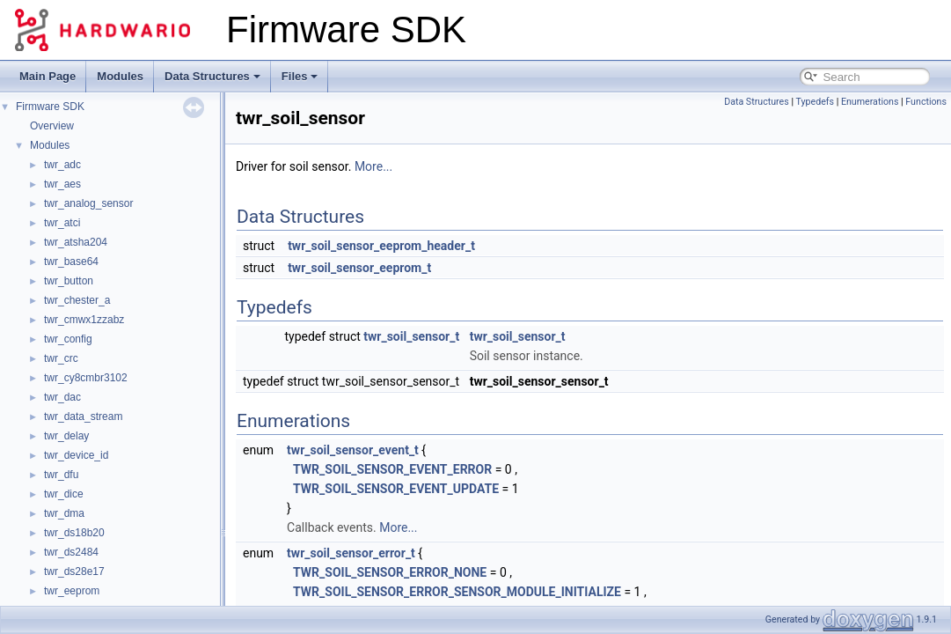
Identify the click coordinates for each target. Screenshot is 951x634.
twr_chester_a (77, 300)
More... (373, 166)
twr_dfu (61, 474)
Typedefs (814, 101)
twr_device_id (76, 455)
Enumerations (870, 101)
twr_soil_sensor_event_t (353, 450)
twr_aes (62, 184)
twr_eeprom (71, 591)
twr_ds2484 (71, 552)
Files (300, 76)
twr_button (68, 281)
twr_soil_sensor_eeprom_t (359, 268)
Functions (926, 101)
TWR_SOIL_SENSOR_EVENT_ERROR (392, 469)
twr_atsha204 (75, 242)
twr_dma (64, 513)
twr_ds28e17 (74, 571)
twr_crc (61, 358)
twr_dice (64, 494)
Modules (120, 76)
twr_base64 (71, 261)
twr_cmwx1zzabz (84, 319)
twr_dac (62, 397)
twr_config (68, 339)
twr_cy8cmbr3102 (86, 378)
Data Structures (212, 76)
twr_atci (62, 223)
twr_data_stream (83, 416)
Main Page (47, 76)
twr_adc (62, 164)
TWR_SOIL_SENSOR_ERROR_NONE (389, 572)
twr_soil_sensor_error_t (351, 553)
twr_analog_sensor (88, 203)
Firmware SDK (50, 106)
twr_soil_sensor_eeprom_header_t (381, 246)
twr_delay (66, 436)
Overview (52, 126)
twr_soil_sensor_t (411, 336)
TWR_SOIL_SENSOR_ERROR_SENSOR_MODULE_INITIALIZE (457, 592)
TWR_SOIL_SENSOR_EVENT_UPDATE (396, 489)
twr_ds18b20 (74, 533)
